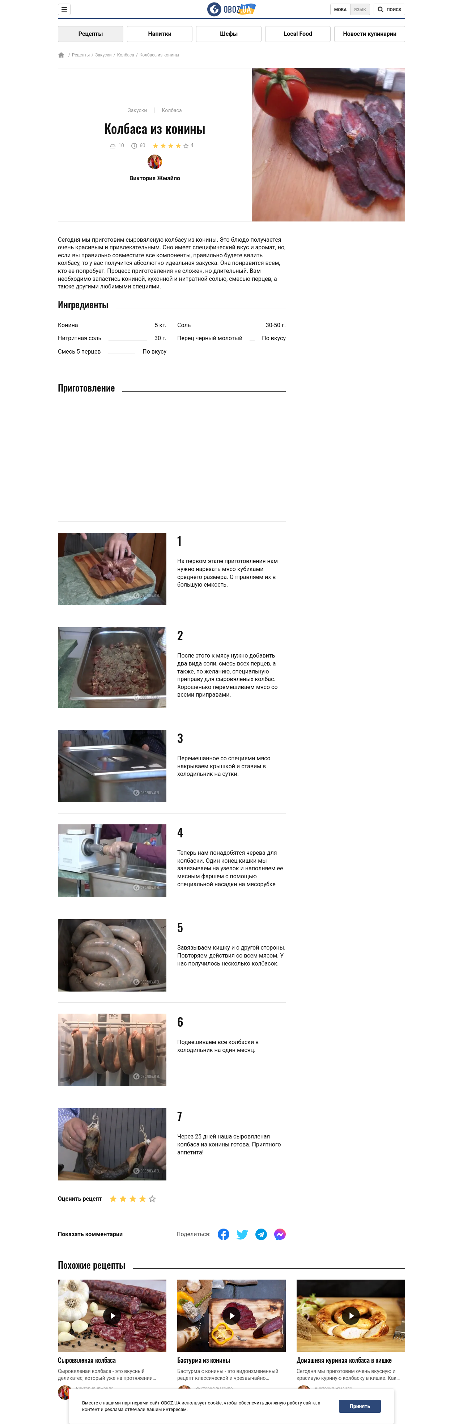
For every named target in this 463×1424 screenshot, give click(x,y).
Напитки (159, 33)
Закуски (103, 55)
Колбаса (125, 55)
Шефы (229, 33)
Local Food (298, 33)
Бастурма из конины (203, 1360)
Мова (340, 9)
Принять (360, 1406)
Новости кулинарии (369, 33)
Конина (68, 325)
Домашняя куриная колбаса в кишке (344, 1360)
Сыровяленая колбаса (87, 1360)
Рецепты (90, 33)
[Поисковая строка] (389, 9)
